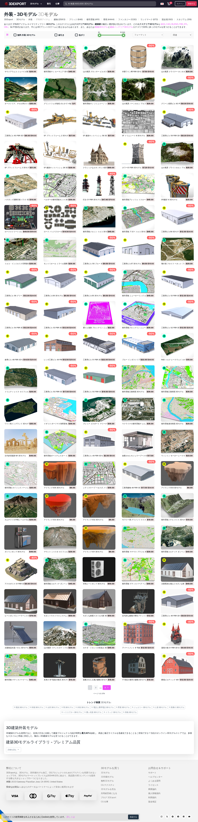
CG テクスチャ (107, 785)
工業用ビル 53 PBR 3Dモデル (173, 295)
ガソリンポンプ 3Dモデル (15, 552)
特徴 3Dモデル (36, 707)
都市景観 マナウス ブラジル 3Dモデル (137, 552)
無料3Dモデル (107, 781)
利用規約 (152, 797)
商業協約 (152, 789)
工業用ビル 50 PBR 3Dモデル (56, 392)
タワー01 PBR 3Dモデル (131, 167)
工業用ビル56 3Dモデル (53, 295)
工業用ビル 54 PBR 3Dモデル (16, 328)
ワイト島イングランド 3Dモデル (17, 424)
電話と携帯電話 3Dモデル (102, 707)
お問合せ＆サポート (159, 768)
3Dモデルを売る (108, 789)
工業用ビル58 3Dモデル (170, 231)
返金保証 (152, 801)
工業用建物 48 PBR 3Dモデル (134, 488)
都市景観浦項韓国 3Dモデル (172, 424)
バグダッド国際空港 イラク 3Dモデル (19, 199)
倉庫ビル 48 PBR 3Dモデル (16, 360)
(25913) (59, 19)
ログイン (180, 4)
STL (186, 24)
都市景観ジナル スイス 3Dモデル (174, 520)
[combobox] (148, 34)
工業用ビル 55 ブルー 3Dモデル (95, 263)
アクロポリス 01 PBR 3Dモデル (17, 584)
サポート (152, 772)
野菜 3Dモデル (123, 707)
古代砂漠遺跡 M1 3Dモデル (15, 456)
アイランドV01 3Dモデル (93, 552)
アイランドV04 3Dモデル (171, 488)
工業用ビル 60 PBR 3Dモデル (16, 135)
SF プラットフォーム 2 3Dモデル (57, 135)
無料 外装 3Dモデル (24, 35)
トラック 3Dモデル (112, 712)
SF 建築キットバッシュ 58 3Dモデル (97, 135)
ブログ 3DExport (108, 797)
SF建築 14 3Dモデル (169, 199)
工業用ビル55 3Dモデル (92, 295)
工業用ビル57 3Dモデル (131, 263)
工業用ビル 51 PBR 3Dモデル (94, 360)
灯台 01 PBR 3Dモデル (92, 199)
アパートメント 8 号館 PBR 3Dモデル (137, 648)
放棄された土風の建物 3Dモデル (96, 680)
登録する (191, 4)
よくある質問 (154, 781)
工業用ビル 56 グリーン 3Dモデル (18, 295)
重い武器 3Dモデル (92, 712)
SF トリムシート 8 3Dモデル (133, 135)
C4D (168, 24)
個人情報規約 (154, 793)
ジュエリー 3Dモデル (141, 707)
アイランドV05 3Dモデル (54, 488)
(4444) (108, 19)
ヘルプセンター (155, 777)
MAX (163, 24)
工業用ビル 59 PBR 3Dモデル (173, 135)
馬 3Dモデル (67, 707)
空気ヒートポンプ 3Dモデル (94, 584)
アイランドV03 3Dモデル (54, 520)
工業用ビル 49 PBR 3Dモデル (95, 456)
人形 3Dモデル (160, 707)
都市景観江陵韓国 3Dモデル (133, 392)
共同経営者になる (109, 793)
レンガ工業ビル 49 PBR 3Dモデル (57, 360)
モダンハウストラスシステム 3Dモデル (59, 616)
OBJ (6, 27)
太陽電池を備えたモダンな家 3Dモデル (176, 584)
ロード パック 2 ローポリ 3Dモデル (58, 231)
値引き (59, 35)
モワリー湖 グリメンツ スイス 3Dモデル (138, 520)
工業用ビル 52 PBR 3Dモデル (173, 328)
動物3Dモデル (101, 27)
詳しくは (71, 817)
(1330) (127, 19)
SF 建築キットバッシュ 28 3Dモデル (58, 167)
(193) (167, 19)
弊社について (13, 768)
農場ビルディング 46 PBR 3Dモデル (175, 680)
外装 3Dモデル (82, 707)
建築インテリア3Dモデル (121, 27)
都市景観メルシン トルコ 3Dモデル (97, 231)
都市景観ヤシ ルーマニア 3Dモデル (58, 71)
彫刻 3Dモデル (20, 707)
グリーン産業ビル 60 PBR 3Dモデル (175, 103)
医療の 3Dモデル (176, 707)
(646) (76, 19)
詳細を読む (13, 750)
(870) (149, 19)
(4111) (93, 19)
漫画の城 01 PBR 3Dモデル (172, 648)
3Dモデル (105, 772)
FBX (181, 24)
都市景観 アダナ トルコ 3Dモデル (135, 231)
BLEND (174, 24)
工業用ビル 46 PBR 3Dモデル (173, 616)
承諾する (133, 817)
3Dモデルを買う (110, 768)
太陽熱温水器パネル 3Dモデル (17, 648)
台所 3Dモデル (52, 707)
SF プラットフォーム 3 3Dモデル (18, 167)
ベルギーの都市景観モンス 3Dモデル (58, 199)
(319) (184, 19)
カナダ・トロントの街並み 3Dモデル (97, 648)
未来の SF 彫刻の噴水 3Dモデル (56, 680)
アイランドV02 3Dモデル (93, 520)
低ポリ (80, 35)
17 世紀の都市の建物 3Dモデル (134, 680)
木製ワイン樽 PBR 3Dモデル (133, 71)
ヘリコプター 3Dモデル (71, 712)
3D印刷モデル (107, 777)
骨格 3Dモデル (130, 712)
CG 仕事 (104, 801)
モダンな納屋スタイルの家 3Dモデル (97, 616)
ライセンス (153, 785)
